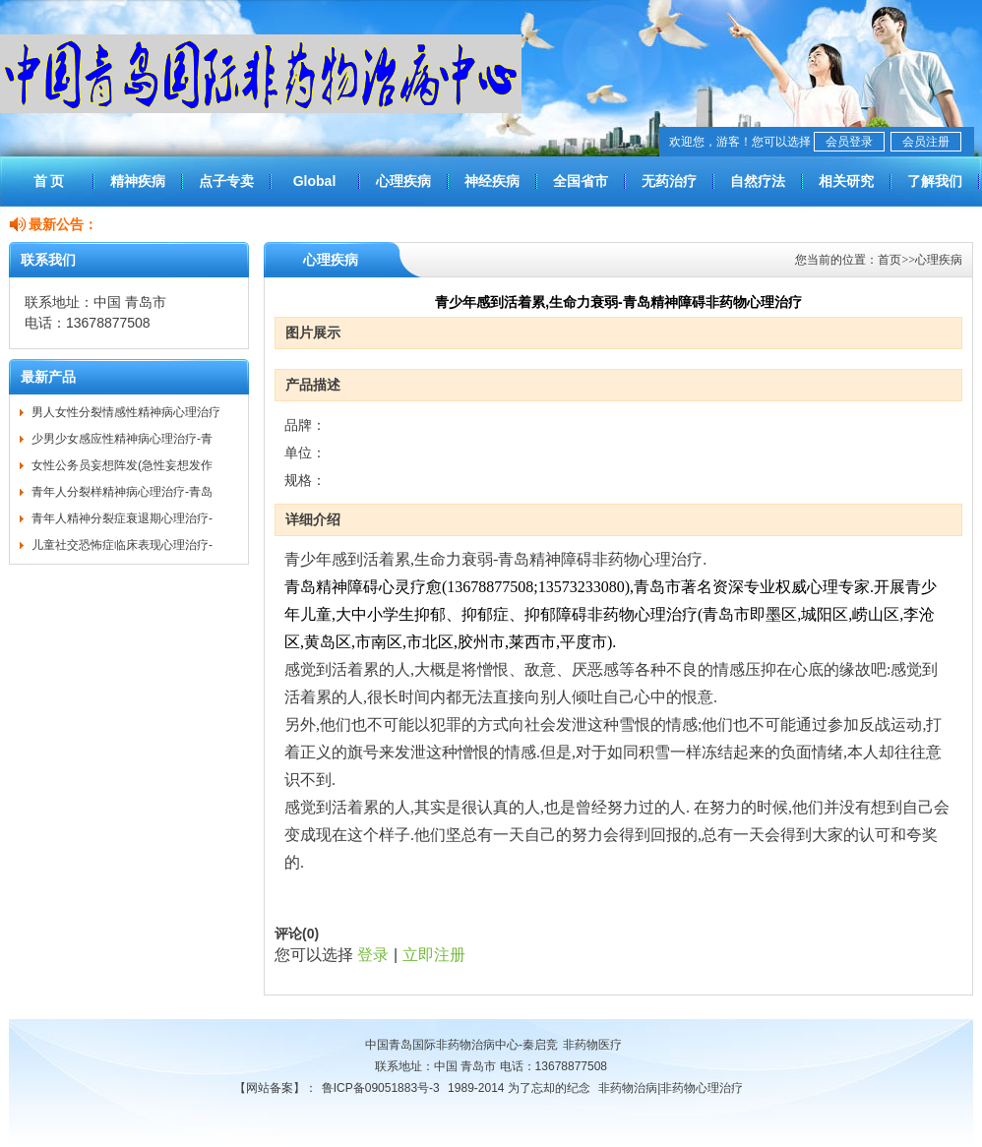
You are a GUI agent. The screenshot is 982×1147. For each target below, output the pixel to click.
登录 (373, 954)
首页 (889, 260)
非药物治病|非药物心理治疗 (670, 1088)
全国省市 (580, 181)
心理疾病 (403, 181)
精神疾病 (137, 181)
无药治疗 (669, 181)
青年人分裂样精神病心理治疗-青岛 (122, 492)
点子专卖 (226, 181)
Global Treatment (314, 190)
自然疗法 (757, 181)
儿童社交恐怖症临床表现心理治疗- (122, 545)
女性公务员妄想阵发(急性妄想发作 (122, 465)
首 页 (49, 181)
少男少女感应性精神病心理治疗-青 (122, 439)
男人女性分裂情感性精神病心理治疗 (125, 412)
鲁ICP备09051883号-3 (381, 1088)
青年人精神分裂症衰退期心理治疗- (122, 518)
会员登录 (849, 142)
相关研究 (846, 181)
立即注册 (433, 954)
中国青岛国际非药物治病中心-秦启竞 (461, 1045)
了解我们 (934, 181)
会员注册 (926, 142)
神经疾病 (492, 181)
